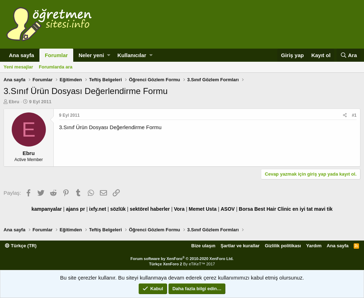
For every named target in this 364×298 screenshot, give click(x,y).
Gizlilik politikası (283, 245)
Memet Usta (203, 209)
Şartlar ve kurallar (240, 245)
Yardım (313, 245)
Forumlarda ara (56, 67)
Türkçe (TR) (21, 245)
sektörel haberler (150, 209)
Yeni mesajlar (18, 67)
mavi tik (323, 209)
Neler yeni (91, 55)
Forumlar (56, 55)
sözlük (118, 209)
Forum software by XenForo (182, 258)
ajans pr (75, 209)
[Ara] (348, 55)
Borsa (246, 209)
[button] (108, 55)
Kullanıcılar (131, 55)
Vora (179, 209)
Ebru (14, 101)
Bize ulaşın (203, 245)
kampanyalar (46, 209)
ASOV (228, 209)
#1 (354, 115)
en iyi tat (303, 209)
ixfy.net (97, 209)
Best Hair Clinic (272, 209)
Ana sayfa (21, 55)
